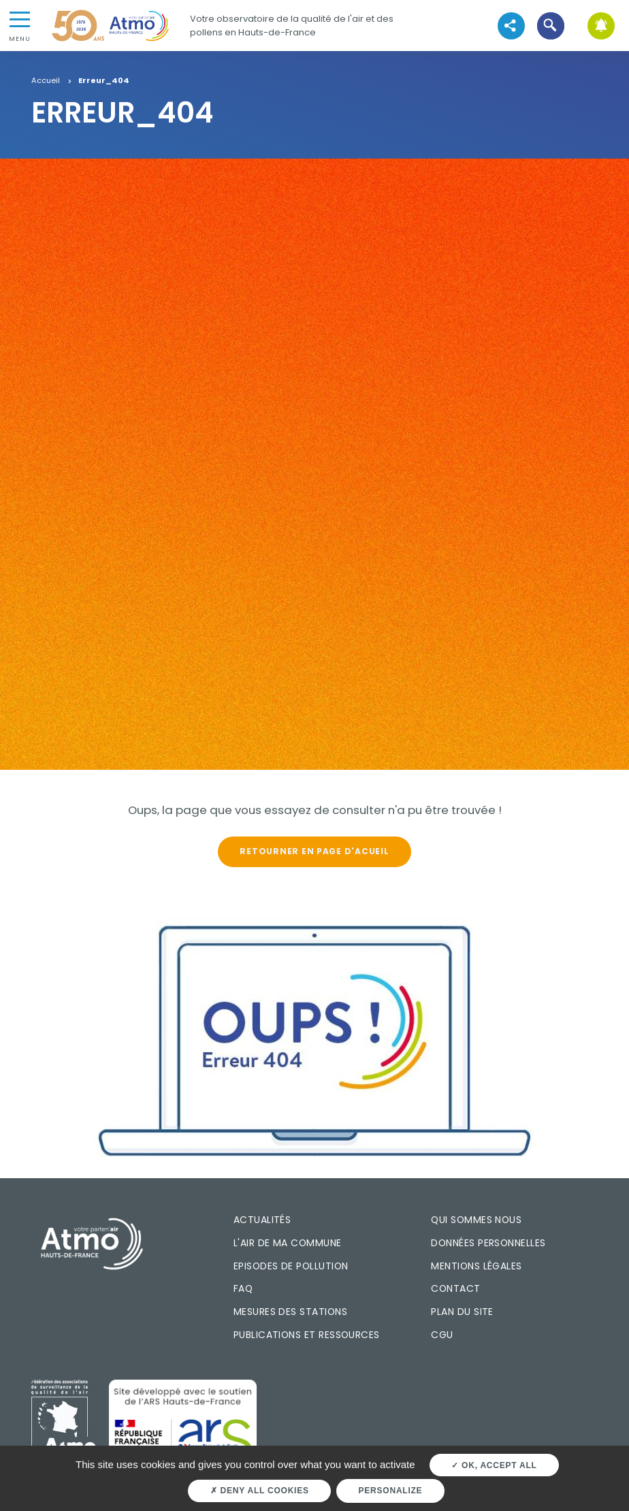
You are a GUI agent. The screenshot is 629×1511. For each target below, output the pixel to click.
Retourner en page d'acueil (314, 851)
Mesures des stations (290, 1311)
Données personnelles (488, 1243)
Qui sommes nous (476, 1219)
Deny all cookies (259, 1490)
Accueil (45, 81)
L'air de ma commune (287, 1243)
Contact (455, 1288)
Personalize (391, 1490)
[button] (551, 25)
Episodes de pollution (291, 1266)
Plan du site (462, 1311)
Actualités (262, 1219)
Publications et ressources (306, 1335)
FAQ (243, 1288)
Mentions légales (476, 1266)
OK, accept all (493, 1465)
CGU (442, 1335)
